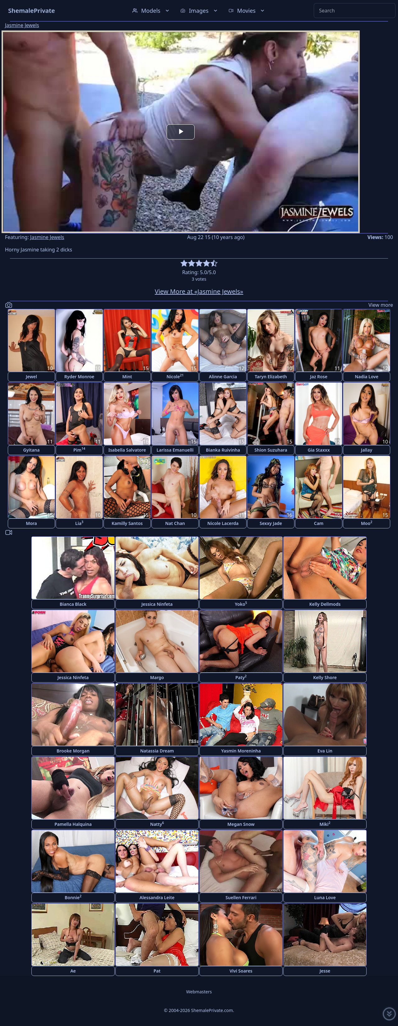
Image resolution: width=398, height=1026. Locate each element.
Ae (73, 971)
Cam (319, 523)
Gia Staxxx (319, 450)
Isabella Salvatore (127, 450)
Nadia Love (366, 377)
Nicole (175, 376)
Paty (241, 677)
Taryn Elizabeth (271, 377)
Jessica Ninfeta (157, 604)
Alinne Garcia (223, 377)
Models (151, 10)
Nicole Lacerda (222, 523)
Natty (157, 824)
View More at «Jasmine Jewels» (199, 291)
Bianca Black (73, 604)
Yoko (241, 603)
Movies (247, 10)
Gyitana (31, 450)
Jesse (325, 971)
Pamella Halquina (73, 824)
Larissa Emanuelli (175, 450)
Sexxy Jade (271, 523)
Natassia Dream (157, 751)
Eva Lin (324, 751)
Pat (157, 971)
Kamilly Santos (127, 523)
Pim (79, 449)
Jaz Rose (318, 377)
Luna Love (325, 897)
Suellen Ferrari (240, 897)
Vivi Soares (240, 971)
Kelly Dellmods (325, 604)
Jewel (31, 377)
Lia (79, 523)
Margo (157, 677)
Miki (324, 824)
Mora (31, 523)
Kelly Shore (325, 677)
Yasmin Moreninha (241, 751)
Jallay (366, 450)
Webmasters (199, 992)
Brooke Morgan (73, 751)
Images (199, 10)
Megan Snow (240, 824)
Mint (127, 377)
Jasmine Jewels (22, 25)
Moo (366, 523)
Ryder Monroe (79, 377)
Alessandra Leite (157, 897)
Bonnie (73, 897)
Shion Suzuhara (270, 450)
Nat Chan (175, 523)
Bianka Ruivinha (223, 450)
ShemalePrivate (31, 10)
